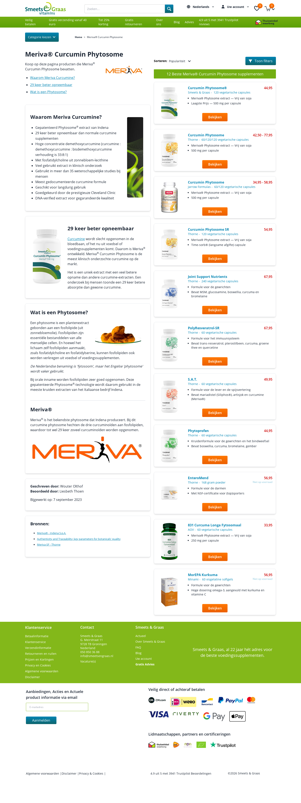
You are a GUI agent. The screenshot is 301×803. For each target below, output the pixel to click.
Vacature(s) (88, 661)
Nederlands (204, 7)
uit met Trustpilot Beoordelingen (180, 773)
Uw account (238, 7)
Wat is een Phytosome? (48, 92)
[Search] (169, 9)
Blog (177, 22)
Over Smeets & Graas (150, 641)
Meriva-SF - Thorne (48, 544)
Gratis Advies (144, 664)
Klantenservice (35, 642)
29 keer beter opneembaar (51, 84)
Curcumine (76, 239)
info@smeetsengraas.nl (96, 656)
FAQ (138, 647)
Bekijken (215, 117)
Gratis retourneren (133, 22)
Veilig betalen (30, 22)
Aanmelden (41, 720)
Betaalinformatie (36, 636)
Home (78, 37)
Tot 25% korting (104, 22)
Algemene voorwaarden (41, 671)
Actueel (140, 636)
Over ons (159, 22)
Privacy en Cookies (38, 665)
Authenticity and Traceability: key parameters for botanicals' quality (79, 539)
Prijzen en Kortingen (39, 659)
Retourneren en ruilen (40, 654)
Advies (189, 22)
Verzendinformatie (38, 648)
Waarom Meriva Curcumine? (52, 77)
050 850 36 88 (89, 652)
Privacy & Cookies (91, 773)
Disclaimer (32, 677)
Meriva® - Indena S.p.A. (51, 533)
